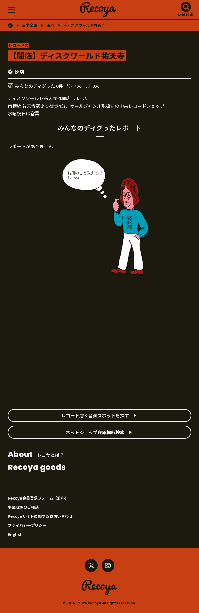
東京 (50, 25)
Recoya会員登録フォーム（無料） (38, 498)
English (15, 534)
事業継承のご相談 (23, 507)
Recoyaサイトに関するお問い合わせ (40, 516)
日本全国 (29, 25)
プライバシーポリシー (27, 525)
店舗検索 (186, 14)
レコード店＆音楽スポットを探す (95, 415)
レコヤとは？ (36, 455)
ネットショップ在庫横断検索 (95, 432)
